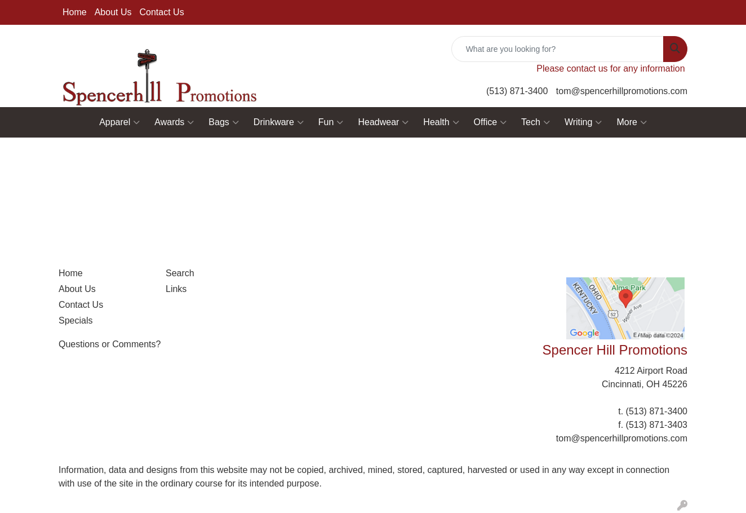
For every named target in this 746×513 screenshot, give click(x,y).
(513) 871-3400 (517, 91)
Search (180, 273)
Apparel (119, 122)
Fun (331, 122)
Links (176, 289)
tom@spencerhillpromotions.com (621, 91)
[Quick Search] (557, 49)
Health (441, 122)
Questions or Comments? (110, 344)
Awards (174, 122)
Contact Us (162, 12)
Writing (583, 122)
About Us (113, 12)
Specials (75, 320)
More (631, 122)
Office (490, 122)
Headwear (383, 122)
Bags (223, 122)
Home (75, 12)
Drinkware (279, 122)
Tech (535, 122)
